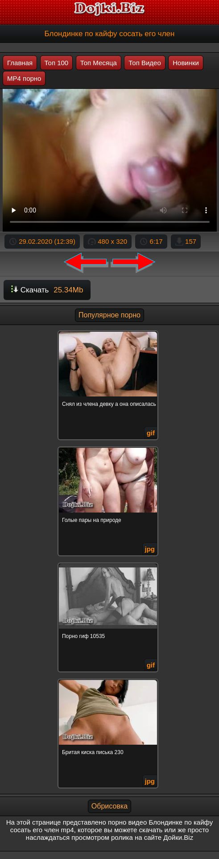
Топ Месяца (98, 63)
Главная (20, 63)
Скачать (47, 290)
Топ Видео (144, 63)
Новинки (186, 63)
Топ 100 (57, 63)
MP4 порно (24, 78)
